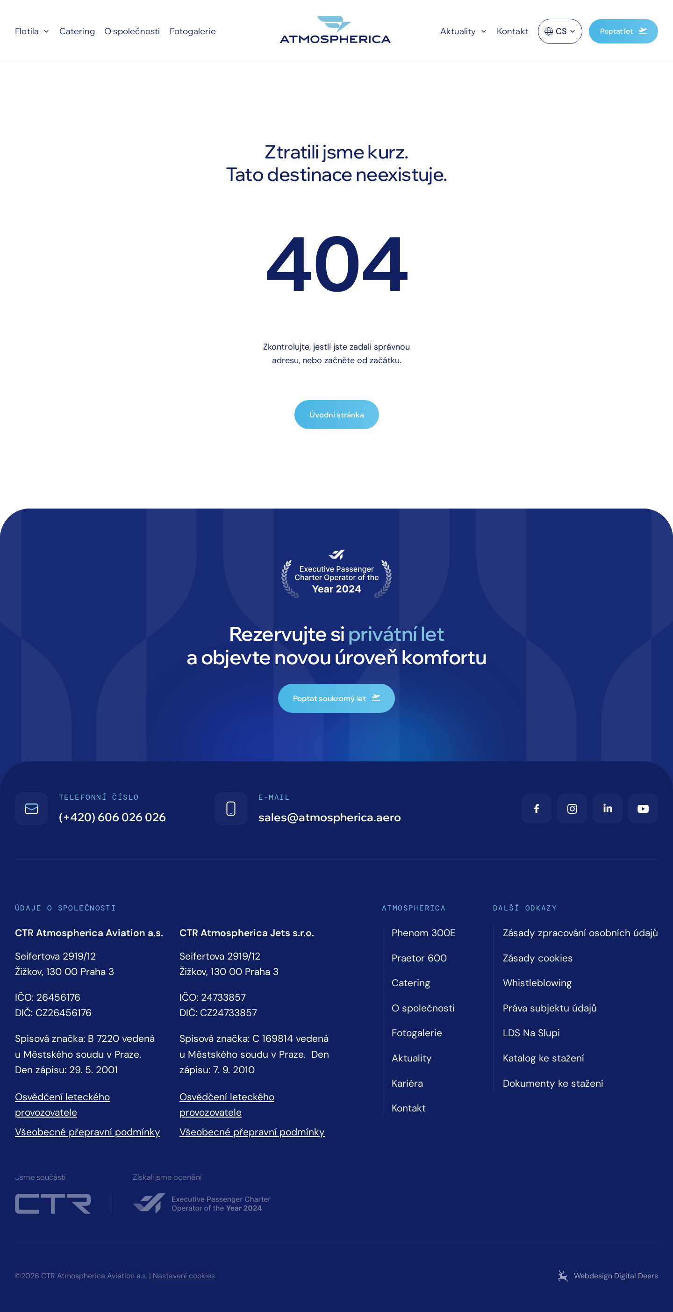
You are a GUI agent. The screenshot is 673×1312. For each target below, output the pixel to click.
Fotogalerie (193, 31)
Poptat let (623, 31)
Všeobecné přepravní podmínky (87, 1132)
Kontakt (513, 31)
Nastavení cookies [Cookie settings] (184, 1276)
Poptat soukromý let (336, 698)
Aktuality (458, 31)
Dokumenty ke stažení (553, 1083)
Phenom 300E (424, 932)
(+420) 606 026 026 (112, 817)
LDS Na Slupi (531, 1033)
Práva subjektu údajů (550, 1008)
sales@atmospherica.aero (329, 817)
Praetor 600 (419, 958)
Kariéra (407, 1083)
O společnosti (132, 31)
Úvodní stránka (336, 414)
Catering (77, 31)
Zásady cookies (538, 958)
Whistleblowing (537, 982)
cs (560, 35)
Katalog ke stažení (543, 1058)
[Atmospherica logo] (336, 31)
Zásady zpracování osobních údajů (580, 932)
